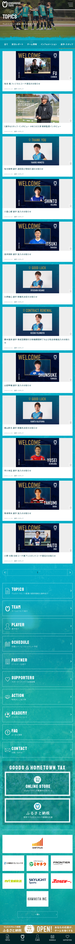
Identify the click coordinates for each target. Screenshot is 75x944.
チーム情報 (32, 44)
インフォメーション (49, 44)
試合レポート (18, 44)
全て (6, 44)
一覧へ (37, 914)
